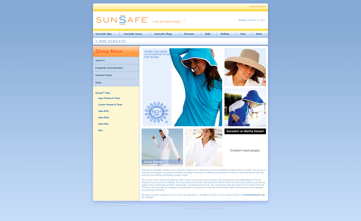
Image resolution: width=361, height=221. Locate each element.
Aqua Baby (103, 117)
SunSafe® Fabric (103, 75)
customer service (258, 6)
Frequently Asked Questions (109, 68)
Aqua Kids (103, 111)
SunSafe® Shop (220, 204)
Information (210, 207)
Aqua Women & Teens (109, 98)
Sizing (98, 82)
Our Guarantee (236, 204)
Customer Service (203, 204)
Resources (199, 207)
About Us (100, 60)
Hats (100, 130)
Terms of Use (170, 204)
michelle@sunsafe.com (254, 194)
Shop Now (109, 51)
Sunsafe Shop (102, 93)
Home (221, 207)
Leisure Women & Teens (110, 104)
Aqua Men (103, 124)
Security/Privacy (186, 204)
